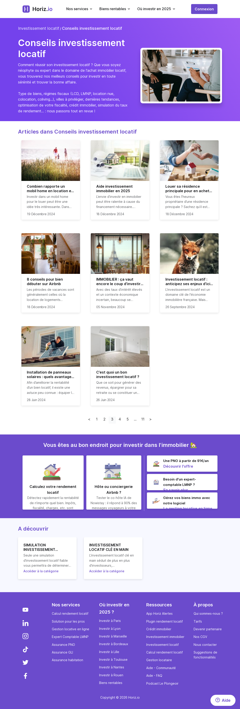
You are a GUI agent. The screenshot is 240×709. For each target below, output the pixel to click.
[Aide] (222, 700)
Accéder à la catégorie (41, 571)
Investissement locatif (38, 28)
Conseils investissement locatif (92, 28)
